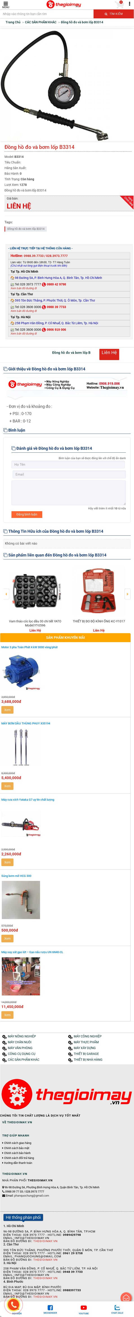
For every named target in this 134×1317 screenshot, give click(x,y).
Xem (7, 710)
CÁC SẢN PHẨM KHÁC (23, 1059)
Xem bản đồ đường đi (24, 288)
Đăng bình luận (26, 514)
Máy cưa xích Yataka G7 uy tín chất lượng (27, 799)
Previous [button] (6, 591)
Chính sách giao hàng (17, 1143)
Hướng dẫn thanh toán (18, 1163)
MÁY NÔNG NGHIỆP (22, 1036)
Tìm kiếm (114, 13)
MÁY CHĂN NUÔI (19, 1042)
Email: (27, 1195)
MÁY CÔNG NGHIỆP (88, 1036)
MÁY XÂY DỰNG (85, 1048)
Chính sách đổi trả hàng (19, 1158)
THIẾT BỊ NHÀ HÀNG (88, 1059)
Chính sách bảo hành (17, 1153)
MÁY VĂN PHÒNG (20, 1048)
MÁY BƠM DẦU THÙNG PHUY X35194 (25, 723)
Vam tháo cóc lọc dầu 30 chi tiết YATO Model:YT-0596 (35, 623)
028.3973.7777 (57, 256)
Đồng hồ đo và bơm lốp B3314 (26, 228)
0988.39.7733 (34, 256)
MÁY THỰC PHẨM (86, 1042)
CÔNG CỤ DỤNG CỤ (21, 1054)
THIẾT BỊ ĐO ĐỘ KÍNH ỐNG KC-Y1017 (99, 621)
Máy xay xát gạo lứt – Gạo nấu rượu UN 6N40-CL (32, 952)
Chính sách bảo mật (16, 1148)
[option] (35, 598)
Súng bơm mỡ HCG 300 (16, 876)
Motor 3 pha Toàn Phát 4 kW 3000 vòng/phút (29, 647)
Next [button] (128, 591)
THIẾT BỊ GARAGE (86, 1054)
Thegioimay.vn (45, 1241)
